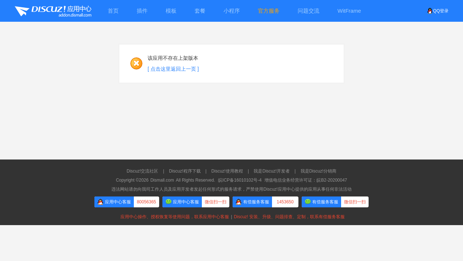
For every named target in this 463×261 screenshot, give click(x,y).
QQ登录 (438, 10)
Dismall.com (162, 180)
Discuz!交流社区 (142, 171)
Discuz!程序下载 (184, 171)
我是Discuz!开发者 (271, 171)
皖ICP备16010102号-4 (240, 180)
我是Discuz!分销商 (318, 171)
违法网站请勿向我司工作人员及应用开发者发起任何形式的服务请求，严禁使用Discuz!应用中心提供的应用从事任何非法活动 (231, 189)
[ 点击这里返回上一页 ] (173, 69)
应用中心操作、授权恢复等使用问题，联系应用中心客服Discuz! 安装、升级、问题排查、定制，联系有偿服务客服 (231, 216)
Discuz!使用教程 (227, 171)
